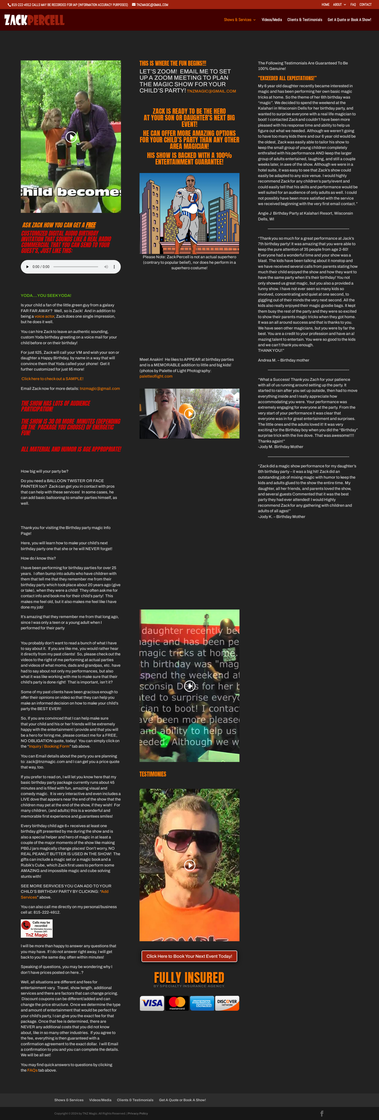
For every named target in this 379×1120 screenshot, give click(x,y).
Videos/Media (272, 20)
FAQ (353, 5)
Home (325, 5)
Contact (365, 5)
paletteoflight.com (156, 376)
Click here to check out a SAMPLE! (53, 379)
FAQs (32, 1070)
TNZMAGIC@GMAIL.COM (211, 91)
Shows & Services (237, 20)
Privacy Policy (138, 1113)
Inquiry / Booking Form (49, 746)
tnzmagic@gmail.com (100, 388)
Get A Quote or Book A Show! (349, 20)
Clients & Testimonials (304, 20)
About (337, 5)
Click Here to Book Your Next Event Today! (189, 956)
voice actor (44, 316)
